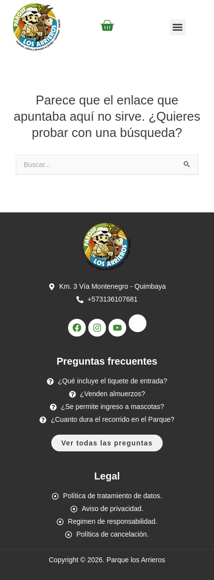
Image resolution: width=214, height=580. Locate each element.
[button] (178, 27)
